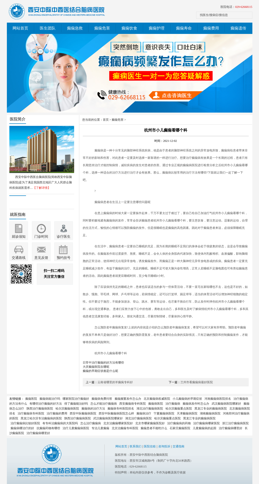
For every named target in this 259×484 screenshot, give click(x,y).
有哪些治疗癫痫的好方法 (45, 403)
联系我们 (135, 446)
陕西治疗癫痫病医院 (40, 408)
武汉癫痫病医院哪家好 (226, 403)
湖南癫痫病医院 (210, 413)
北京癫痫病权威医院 (157, 398)
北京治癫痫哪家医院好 (118, 423)
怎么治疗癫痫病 (90, 423)
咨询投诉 (164, 446)
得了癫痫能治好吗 (76, 403)
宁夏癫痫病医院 (164, 413)
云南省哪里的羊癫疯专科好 (115, 382)
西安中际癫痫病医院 (83, 413)
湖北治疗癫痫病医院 (149, 408)
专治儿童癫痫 (100, 428)
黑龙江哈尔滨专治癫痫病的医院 (41, 418)
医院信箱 (150, 446)
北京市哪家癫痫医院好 (150, 423)
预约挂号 (63, 258)
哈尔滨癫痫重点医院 (178, 408)
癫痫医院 (31, 398)
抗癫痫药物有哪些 (48, 428)
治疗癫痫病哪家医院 (206, 423)
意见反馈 (41, 258)
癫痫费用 (211, 28)
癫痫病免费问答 (102, 398)
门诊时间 (41, 236)
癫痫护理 (156, 28)
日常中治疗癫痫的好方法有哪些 (103, 362)
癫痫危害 (102, 28)
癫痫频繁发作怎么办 (128, 398)
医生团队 (47, 28)
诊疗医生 (63, 236)
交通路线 (19, 258)
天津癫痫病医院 (187, 413)
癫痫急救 (75, 28)
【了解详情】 (42, 188)
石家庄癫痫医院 (180, 428)
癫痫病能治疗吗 (50, 398)
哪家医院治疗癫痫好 (76, 398)
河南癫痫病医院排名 (217, 398)
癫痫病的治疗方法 (93, 408)
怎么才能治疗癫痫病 (103, 403)
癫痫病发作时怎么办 (196, 403)
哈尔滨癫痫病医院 (67, 408)
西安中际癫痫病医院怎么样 (116, 413)
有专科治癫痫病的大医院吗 (60, 423)
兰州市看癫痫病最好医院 (196, 382)
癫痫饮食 (129, 28)
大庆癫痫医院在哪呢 (96, 366)
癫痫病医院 (155, 403)
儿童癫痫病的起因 (204, 428)
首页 (106, 119)
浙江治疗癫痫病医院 (235, 423)
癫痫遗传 (238, 28)
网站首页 (20, 28)
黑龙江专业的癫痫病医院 (210, 408)
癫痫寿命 (184, 28)
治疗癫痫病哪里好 (230, 428)
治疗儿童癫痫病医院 (76, 428)
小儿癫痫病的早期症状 (187, 398)
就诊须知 (19, 236)
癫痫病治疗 (143, 413)
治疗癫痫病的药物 (179, 423)
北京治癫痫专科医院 (125, 428)
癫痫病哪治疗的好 (22, 428)
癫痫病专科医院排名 (121, 408)
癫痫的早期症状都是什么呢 (100, 371)
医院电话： (236, 7)
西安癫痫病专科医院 (132, 403)
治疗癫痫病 (172, 403)
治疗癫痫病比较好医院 (25, 423)
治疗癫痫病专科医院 (31, 413)
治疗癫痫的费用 (57, 413)
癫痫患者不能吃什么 (154, 428)
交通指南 (178, 446)
